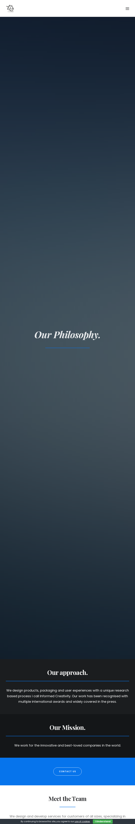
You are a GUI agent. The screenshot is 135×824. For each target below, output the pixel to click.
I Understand (103, 821)
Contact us (67, 771)
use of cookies (82, 821)
